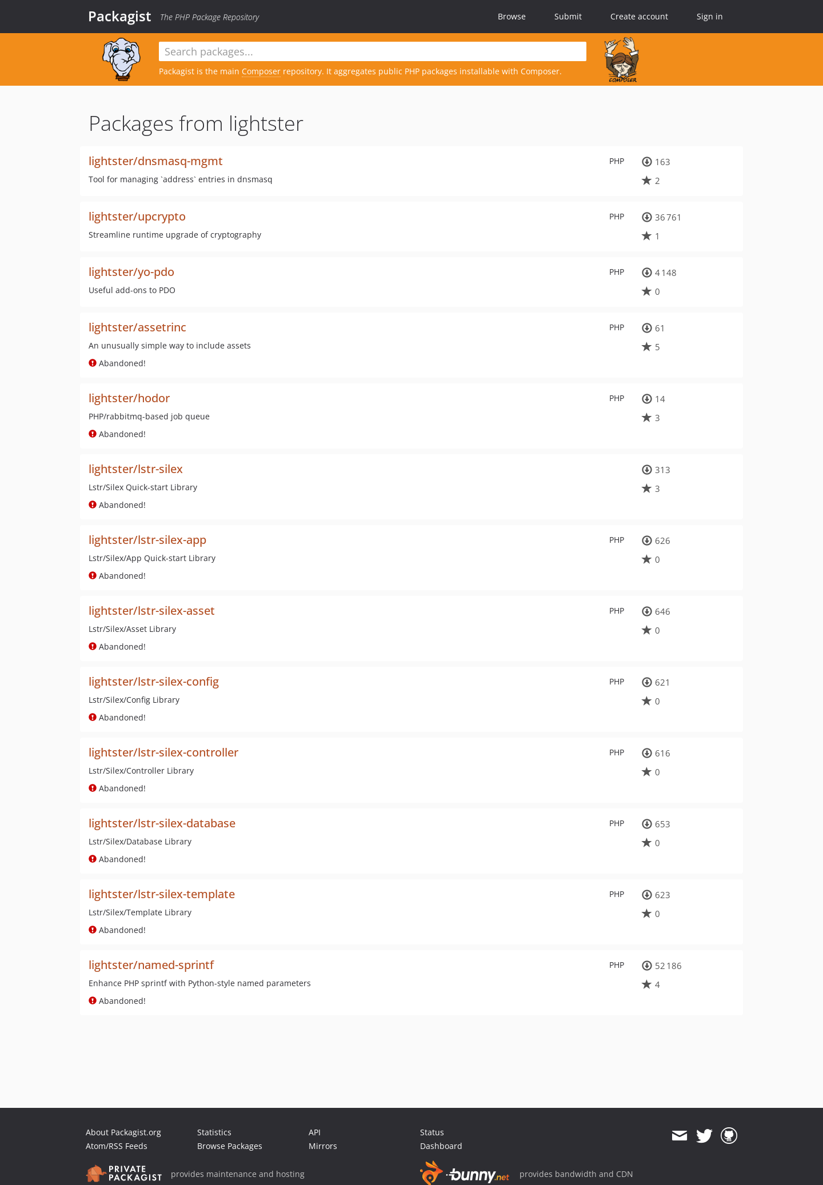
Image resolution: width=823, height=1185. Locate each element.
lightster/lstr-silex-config (154, 681)
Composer (261, 71)
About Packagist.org (123, 1132)
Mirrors (323, 1145)
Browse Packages (229, 1145)
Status (432, 1132)
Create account (639, 16)
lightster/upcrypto (137, 216)
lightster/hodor (129, 398)
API (315, 1132)
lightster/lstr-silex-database (162, 823)
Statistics (214, 1132)
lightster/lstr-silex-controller (163, 752)
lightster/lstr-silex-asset (152, 610)
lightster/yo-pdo (131, 271)
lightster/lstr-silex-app (147, 539)
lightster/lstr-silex (136, 469)
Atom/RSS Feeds (116, 1145)
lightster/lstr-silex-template (162, 894)
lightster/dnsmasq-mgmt (156, 161)
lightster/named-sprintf (151, 964)
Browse (512, 16)
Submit (568, 16)
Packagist (119, 16)
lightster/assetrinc (137, 327)
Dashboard (441, 1145)
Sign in (710, 16)
